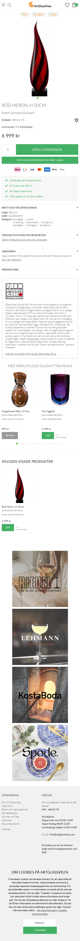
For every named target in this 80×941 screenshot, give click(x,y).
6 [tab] (33, 446)
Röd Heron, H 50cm (13, 506)
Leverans (7, 820)
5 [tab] (30, 446)
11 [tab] (49, 446)
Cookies (6, 829)
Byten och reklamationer (15, 809)
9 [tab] (42, 446)
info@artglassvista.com (62, 834)
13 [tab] (55, 446)
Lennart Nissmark (23, 113)
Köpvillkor (7, 806)
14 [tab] (58, 446)
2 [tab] (41, 100)
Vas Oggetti (48, 411)
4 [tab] (26, 446)
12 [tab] (52, 446)
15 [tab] (61, 446)
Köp (48, 435)
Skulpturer (47, 222)
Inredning (18, 222)
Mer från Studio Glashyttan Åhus (40, 366)
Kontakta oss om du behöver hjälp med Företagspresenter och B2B (59, 848)
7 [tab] (36, 446)
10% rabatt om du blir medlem (26, 196)
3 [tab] (23, 446)
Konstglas (18, 219)
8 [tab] (39, 446)
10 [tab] (46, 446)
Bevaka (10, 435)
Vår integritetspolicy (47, 910)
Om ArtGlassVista (11, 802)
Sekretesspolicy (10, 813)
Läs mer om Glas (10, 816)
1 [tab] (38, 100)
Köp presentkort (10, 823)
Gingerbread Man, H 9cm (15, 411)
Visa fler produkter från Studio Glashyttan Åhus (30, 353)
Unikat (29, 219)
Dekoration (32, 222)
